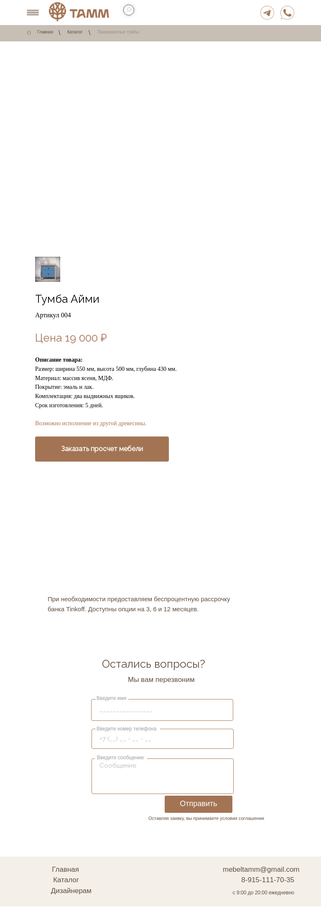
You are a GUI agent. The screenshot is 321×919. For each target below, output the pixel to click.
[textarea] (164, 775)
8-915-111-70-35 (267, 880)
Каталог (74, 32)
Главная (45, 32)
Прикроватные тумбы (118, 32)
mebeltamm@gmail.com (261, 869)
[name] (164, 709)
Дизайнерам (71, 891)
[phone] (164, 738)
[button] (102, 449)
